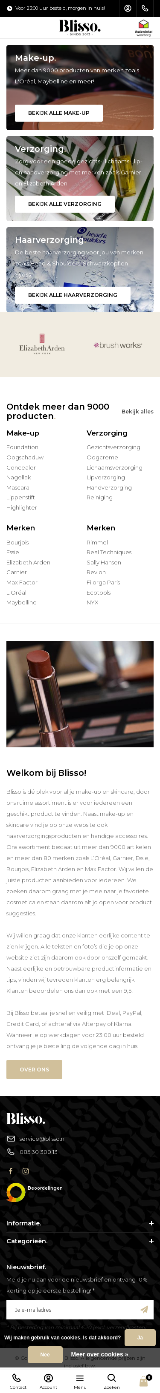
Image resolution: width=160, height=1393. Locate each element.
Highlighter (21, 507)
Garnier (16, 572)
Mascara (17, 487)
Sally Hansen (104, 562)
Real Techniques (109, 552)
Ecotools (99, 592)
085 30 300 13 (32, 1152)
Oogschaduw (25, 457)
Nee (45, 1355)
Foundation (22, 447)
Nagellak (18, 477)
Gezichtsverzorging (113, 447)
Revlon (96, 572)
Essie (12, 552)
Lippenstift (20, 497)
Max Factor (22, 582)
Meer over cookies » (99, 1354)
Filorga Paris (103, 582)
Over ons (34, 1069)
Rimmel (97, 542)
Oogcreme (102, 457)
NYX (92, 602)
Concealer (21, 467)
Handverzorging (109, 487)
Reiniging (100, 497)
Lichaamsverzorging (115, 467)
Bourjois (17, 542)
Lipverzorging (106, 477)
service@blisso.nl (36, 1138)
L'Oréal (16, 592)
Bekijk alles (138, 411)
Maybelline (21, 602)
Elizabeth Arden (28, 562)
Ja (140, 1338)
